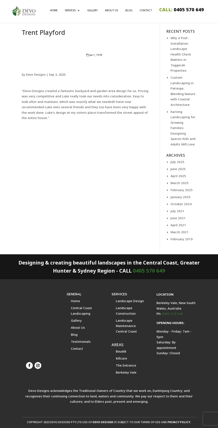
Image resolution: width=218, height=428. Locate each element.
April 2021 (178, 225)
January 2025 (181, 197)
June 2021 (178, 218)
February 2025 (182, 190)
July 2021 (177, 211)
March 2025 (180, 183)
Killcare (121, 358)
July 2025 (177, 162)
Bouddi (121, 351)
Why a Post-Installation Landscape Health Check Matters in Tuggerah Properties (181, 54)
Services (70, 10)
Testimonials (81, 341)
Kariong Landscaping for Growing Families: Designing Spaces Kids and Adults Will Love (183, 127)
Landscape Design (130, 301)
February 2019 (182, 239)
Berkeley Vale (126, 372)
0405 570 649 (181, 10)
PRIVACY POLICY (179, 422)
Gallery (92, 10)
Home (53, 10)
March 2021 (180, 232)
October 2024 (181, 204)
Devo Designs (36, 75)
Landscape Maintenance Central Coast (126, 325)
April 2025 (178, 176)
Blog (128, 10)
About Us (111, 10)
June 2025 (178, 169)
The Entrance (126, 365)
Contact (146, 10)
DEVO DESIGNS (103, 422)
